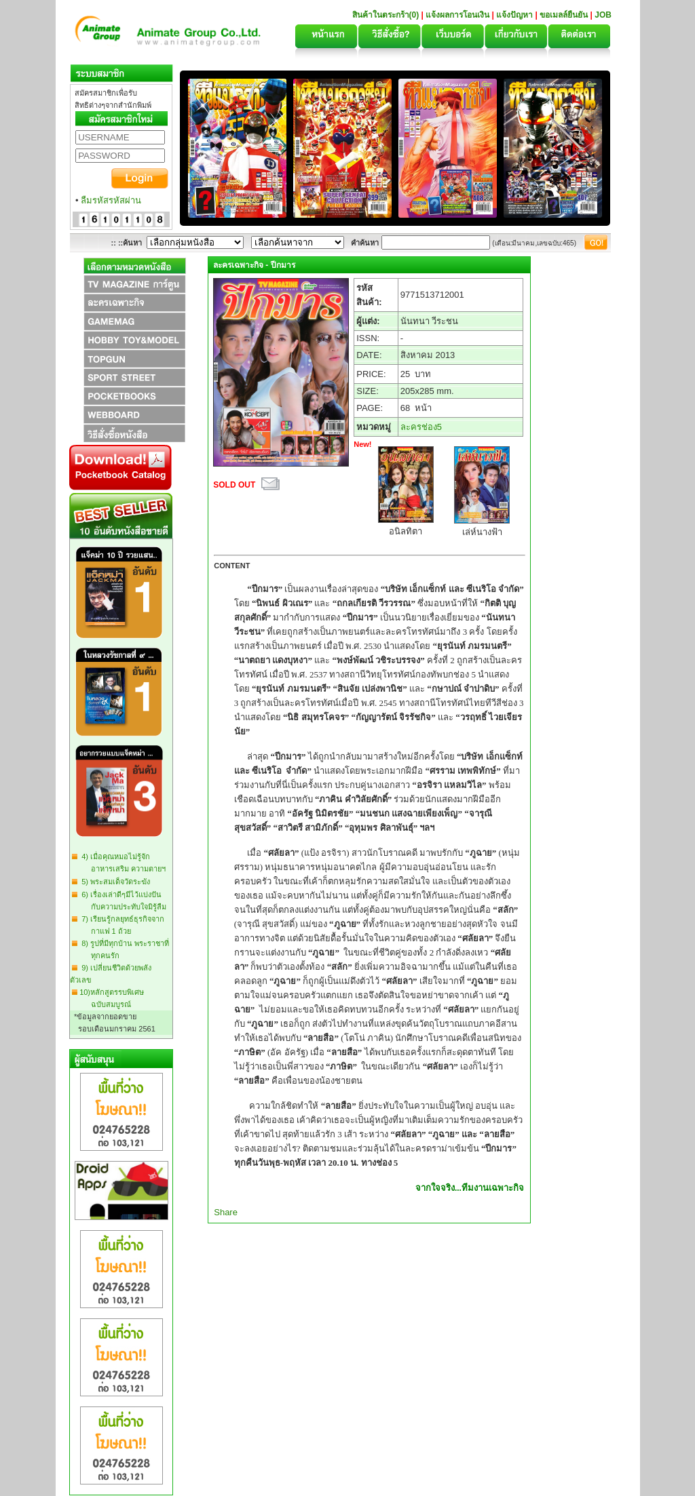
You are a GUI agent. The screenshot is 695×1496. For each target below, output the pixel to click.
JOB (603, 15)
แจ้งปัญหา (514, 15)
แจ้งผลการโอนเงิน (457, 15)
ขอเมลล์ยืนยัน (564, 15)
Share (226, 1212)
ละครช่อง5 (421, 427)
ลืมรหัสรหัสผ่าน (111, 200)
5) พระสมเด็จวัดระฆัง (113, 882)
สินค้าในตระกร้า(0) (386, 15)
